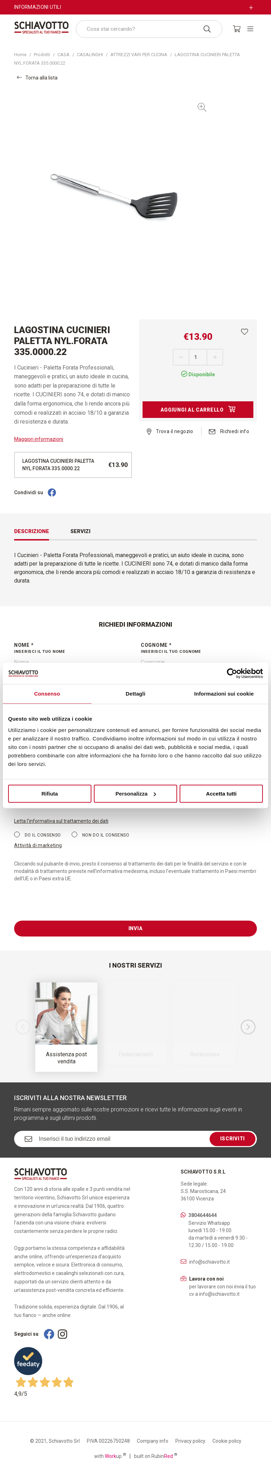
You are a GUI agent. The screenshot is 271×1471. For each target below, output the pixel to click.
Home (20, 54)
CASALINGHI (90, 54)
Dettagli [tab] (135, 694)
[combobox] (149, 29)
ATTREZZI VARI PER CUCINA (138, 54)
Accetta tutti (221, 794)
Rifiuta (49, 794)
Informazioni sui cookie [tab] (224, 694)
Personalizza (135, 794)
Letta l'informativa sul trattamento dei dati (61, 821)
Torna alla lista (37, 78)
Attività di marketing (38, 845)
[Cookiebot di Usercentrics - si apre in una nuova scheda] (232, 673)
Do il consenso (37, 835)
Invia (135, 928)
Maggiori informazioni (38, 439)
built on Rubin (155, 1456)
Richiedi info (229, 431)
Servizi (80, 531)
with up (110, 1456)
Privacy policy (190, 1441)
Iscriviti (232, 1138)
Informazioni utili (37, 7)
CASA (64, 54)
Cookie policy (226, 1441)
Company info (152, 1441)
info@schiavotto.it (209, 1262)
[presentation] (67, 907)
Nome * (72, 648)
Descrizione (31, 531)
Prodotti (42, 54)
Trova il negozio (170, 431)
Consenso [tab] (47, 694)
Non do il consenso (100, 835)
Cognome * (199, 648)
